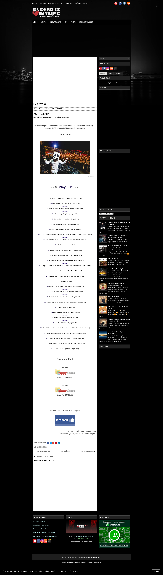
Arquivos (118, 73)
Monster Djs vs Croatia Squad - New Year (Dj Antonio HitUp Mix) (66, 302)
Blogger (98, 557)
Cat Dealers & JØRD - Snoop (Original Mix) (66, 224)
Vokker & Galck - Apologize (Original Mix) (66, 349)
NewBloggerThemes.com (93, 562)
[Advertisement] (81, 40)
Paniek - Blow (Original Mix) (66, 307)
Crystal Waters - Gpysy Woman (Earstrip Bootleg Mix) (66, 229)
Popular (102, 73)
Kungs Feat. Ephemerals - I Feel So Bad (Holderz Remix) (66, 260)
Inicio (34, 3)
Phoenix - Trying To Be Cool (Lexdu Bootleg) (66, 312)
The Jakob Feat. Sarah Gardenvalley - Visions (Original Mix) (66, 338)
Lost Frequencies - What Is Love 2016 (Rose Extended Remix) (66, 271)
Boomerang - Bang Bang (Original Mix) (66, 214)
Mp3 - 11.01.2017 (41, 113)
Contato (44, 3)
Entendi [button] (156, 571)
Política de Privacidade (81, 3)
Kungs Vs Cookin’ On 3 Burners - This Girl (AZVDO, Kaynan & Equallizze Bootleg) (66, 265)
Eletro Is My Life (80, 557)
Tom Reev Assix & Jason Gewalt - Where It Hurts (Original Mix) (66, 343)
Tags (110, 73)
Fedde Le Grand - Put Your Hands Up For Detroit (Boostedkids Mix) (66, 240)
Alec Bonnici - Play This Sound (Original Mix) (66, 203)
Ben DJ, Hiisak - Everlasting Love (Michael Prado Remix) (66, 208)
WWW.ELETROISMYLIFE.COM (81, 542)
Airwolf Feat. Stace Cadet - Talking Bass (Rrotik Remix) (66, 198)
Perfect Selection (45, 109)
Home (36, 109)
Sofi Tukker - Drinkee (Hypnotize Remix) (66, 317)
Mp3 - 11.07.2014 (112, 258)
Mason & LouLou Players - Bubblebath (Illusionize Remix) (66, 286)
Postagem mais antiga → (89, 451)
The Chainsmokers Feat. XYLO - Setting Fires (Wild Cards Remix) (66, 333)
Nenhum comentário (62, 117)
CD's (62, 3)
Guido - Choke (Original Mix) (66, 245)
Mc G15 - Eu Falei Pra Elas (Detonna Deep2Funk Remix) (66, 297)
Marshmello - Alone (66, 281)
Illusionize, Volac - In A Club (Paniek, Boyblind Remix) (66, 250)
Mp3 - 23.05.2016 (113, 296)
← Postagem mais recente (42, 451)
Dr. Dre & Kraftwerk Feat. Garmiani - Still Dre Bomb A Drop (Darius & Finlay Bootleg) (66, 234)
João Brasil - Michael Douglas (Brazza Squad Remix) (66, 255)
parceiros (69, 3)
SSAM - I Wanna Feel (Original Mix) (66, 323)
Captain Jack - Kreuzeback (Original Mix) (66, 219)
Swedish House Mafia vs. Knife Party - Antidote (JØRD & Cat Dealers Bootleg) (66, 328)
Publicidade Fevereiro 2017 (116, 283)
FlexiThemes (71, 562)
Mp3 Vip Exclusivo (54, 3)
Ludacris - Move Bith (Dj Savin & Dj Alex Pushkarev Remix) (66, 276)
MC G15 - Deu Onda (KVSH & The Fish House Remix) (66, 291)
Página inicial (65, 451)
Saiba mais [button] (74, 571)
